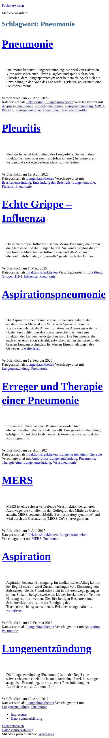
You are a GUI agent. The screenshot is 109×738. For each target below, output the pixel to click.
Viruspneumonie (65, 462)
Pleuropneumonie (28, 110)
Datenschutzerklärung (17, 730)
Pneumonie (27, 44)
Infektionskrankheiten (42, 272)
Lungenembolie (84, 182)
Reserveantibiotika (73, 110)
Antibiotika (39, 458)
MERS (17, 480)
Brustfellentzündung (16, 182)
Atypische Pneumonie (17, 106)
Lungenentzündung (79, 106)
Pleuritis (8, 110)
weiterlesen (32, 348)
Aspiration (26, 556)
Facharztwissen (13, 5)
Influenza (31, 276)
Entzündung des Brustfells (52, 182)
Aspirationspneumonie (54, 294)
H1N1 (17, 276)
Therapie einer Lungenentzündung (26, 462)
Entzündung (34, 102)
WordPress (46, 734)
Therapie (95, 454)
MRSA (100, 106)
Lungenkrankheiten (59, 102)
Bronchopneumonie (49, 106)
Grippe (7, 276)
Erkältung (95, 272)
